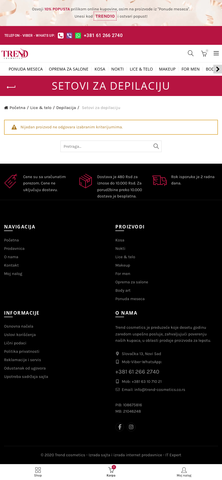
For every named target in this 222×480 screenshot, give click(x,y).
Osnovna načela (18, 326)
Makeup (167, 69)
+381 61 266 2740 (103, 35)
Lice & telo (141, 69)
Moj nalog (13, 273)
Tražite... (156, 146)
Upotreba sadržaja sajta (26, 376)
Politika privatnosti (21, 351)
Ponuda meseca (26, 69)
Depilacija (66, 107)
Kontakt (11, 265)
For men (191, 69)
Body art (123, 290)
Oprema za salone (68, 69)
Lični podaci (15, 343)
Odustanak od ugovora (25, 368)
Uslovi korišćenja (20, 334)
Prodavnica (14, 248)
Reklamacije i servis (22, 359)
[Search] (190, 53)
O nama (11, 256)
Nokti (117, 69)
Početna (17, 107)
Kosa (100, 69)
